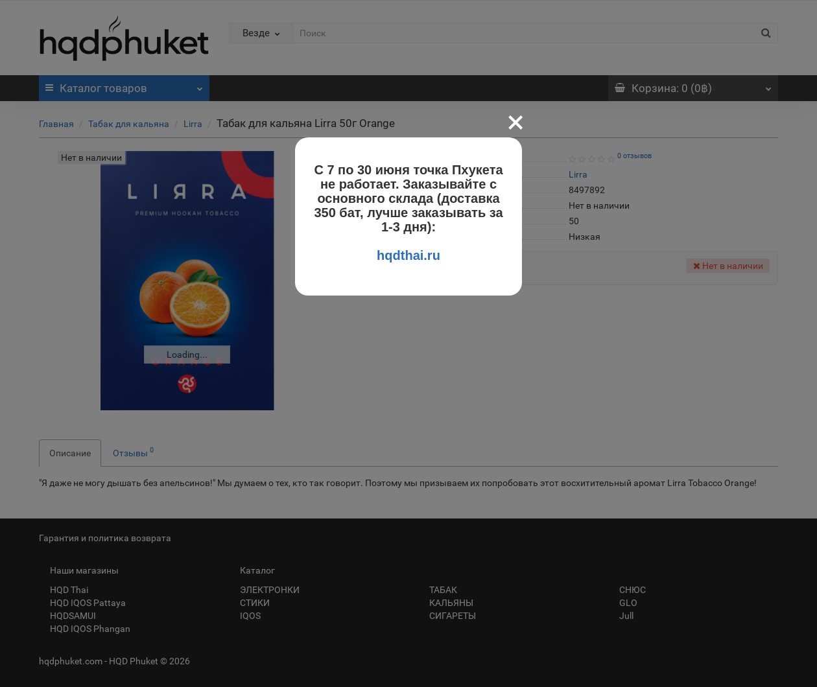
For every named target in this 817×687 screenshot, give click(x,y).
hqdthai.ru (408, 255)
